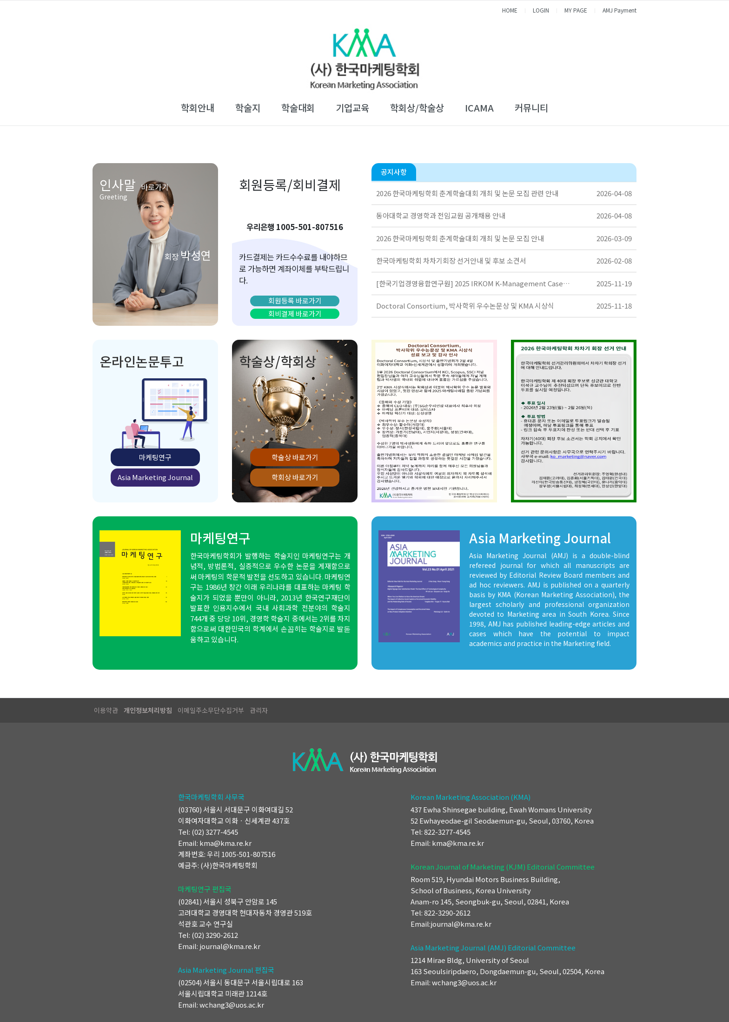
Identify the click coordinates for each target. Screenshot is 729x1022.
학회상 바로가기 (295, 477)
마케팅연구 (155, 457)
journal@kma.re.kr (229, 946)
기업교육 (352, 107)
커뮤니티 (531, 107)
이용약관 (106, 710)
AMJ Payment (619, 10)
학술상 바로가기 (295, 457)
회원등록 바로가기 (295, 300)
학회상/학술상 (417, 107)
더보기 (626, 172)
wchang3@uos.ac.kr (231, 1004)
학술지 (247, 107)
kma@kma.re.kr (225, 843)
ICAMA (479, 107)
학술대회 (298, 107)
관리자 (259, 710)
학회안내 (197, 107)
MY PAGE (575, 10)
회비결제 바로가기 (295, 313)
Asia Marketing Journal (155, 477)
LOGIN (541, 10)
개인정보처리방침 (148, 710)
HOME (509, 10)
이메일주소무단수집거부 (211, 710)
